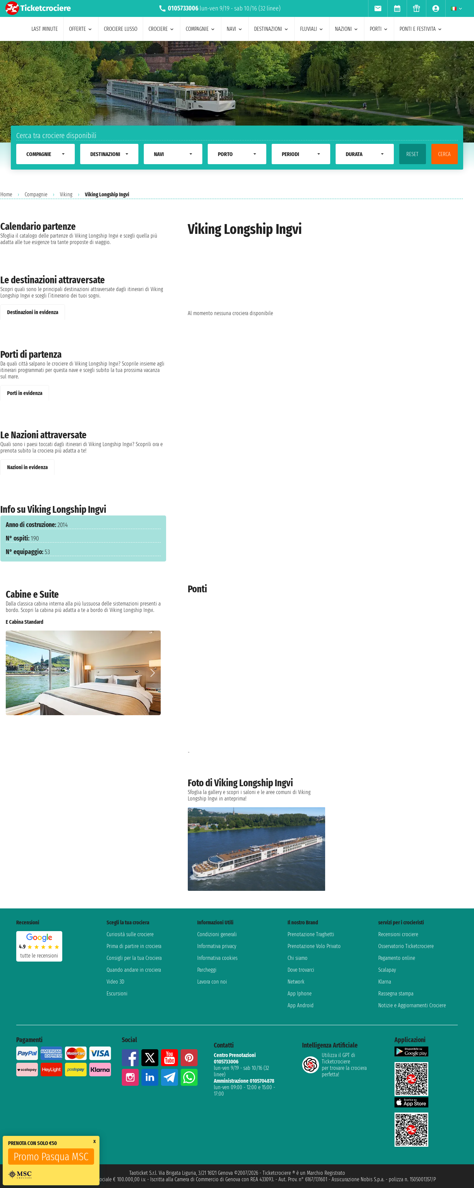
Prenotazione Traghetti (311, 934)
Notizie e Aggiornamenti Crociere (412, 1005)
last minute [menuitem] (44, 29)
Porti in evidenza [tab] (24, 393)
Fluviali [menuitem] (312, 29)
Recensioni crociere (398, 934)
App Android (301, 1005)
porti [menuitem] (379, 29)
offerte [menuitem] (81, 29)
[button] (152, 672)
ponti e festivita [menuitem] (421, 29)
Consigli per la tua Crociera (134, 958)
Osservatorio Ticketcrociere (406, 946)
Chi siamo (298, 958)
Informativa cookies (217, 958)
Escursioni (117, 993)
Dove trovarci (301, 970)
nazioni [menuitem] (347, 29)
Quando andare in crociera (134, 970)
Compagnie (36, 194)
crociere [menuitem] (162, 29)
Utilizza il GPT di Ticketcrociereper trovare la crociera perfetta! (334, 1065)
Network (296, 981)
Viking (66, 194)
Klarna (384, 981)
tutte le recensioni (39, 955)
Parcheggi (207, 970)
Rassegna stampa (395, 993)
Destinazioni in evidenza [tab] (32, 312)
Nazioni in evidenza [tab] (27, 467)
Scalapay (387, 970)
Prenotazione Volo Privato (314, 946)
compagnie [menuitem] (201, 29)
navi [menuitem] (235, 29)
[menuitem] (377, 8)
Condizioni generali (217, 934)
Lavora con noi (212, 981)
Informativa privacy (216, 946)
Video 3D (115, 981)
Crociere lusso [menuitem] (120, 29)
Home (6, 194)
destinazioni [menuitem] (271, 29)
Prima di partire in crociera (134, 946)
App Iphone (300, 993)
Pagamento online (396, 958)
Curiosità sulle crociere (130, 934)
